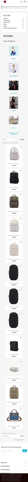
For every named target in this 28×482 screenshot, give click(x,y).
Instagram (6, 455)
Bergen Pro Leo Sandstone (14, 235)
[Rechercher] (14, 7)
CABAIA (5, 18)
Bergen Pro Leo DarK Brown (14, 211)
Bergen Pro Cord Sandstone (14, 259)
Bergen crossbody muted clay (14, 378)
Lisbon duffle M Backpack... (14, 330)
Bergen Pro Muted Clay (14, 163)
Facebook (2, 455)
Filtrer (22, 139)
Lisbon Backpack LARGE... (14, 283)
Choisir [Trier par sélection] (10, 139)
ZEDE (4, 26)
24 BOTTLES (6, 22)
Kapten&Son (6, 20)
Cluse (5, 24)
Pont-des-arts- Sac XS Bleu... (14, 426)
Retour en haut (20, 440)
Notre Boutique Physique (10, 28)
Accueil (7, 15)
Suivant (23, 436)
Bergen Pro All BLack (14, 187)
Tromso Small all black (14, 354)
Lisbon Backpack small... (14, 306)
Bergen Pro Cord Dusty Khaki (14, 402)
